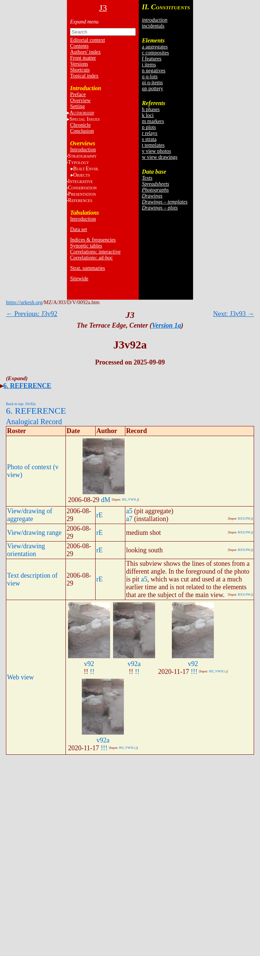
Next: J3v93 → (233, 314)
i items (149, 64)
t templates (153, 145)
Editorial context (87, 40)
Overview (80, 100)
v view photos (156, 151)
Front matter (83, 58)
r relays (149, 133)
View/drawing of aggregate (29, 515)
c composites (155, 53)
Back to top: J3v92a (21, 404)
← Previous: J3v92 (31, 314)
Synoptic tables (86, 246)
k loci (148, 115)
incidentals (153, 26)
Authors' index (85, 52)
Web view (20, 677)
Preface (78, 94)
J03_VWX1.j (218, 671)
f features (151, 58)
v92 (89, 664)
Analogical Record (34, 421)
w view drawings (159, 157)
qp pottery (152, 88)
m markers (153, 121)
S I (85, 119)
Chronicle (80, 125)
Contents (79, 46)
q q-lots (149, 76)
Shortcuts (80, 70)
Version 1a (166, 325)
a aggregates (155, 47)
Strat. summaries (87, 268)
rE (99, 515)
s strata (149, 139)
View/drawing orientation (26, 550)
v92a (134, 664)
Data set (78, 229)
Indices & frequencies (93, 240)
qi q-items (152, 82)
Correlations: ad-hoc (91, 258)
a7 (129, 519)
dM (105, 500)
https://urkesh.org (24, 302)
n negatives (153, 70)
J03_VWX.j (130, 499)
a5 (129, 511)
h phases (151, 109)
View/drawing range (34, 532)
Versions (79, 64)
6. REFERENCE (27, 385)
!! (92, 671)
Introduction (83, 149)
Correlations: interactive (95, 252)
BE (86, 168)
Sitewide (79, 278)
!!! (194, 671)
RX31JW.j (245, 518)
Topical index (84, 76)
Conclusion (82, 131)
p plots (149, 127)
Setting (77, 106)
